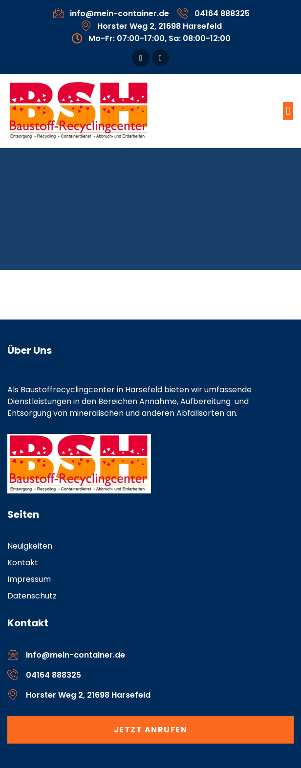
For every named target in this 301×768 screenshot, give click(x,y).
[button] (288, 111)
